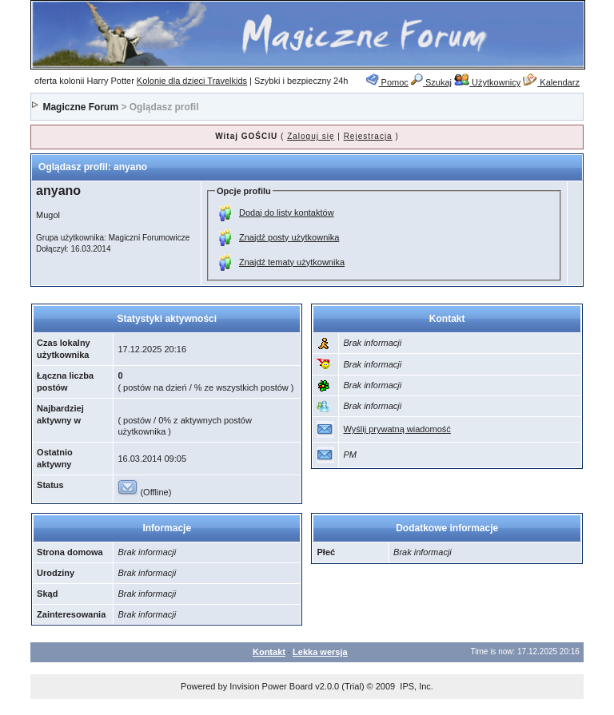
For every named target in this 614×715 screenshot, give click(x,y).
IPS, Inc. (416, 686)
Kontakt (269, 652)
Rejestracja (368, 136)
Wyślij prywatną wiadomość (396, 429)
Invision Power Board (271, 686)
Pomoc (387, 82)
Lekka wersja (320, 652)
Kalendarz (551, 82)
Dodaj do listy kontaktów (286, 212)
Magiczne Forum (80, 107)
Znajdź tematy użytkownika (292, 262)
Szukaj (431, 82)
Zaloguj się (310, 136)
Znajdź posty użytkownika (289, 237)
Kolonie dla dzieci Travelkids (192, 80)
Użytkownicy (487, 82)
